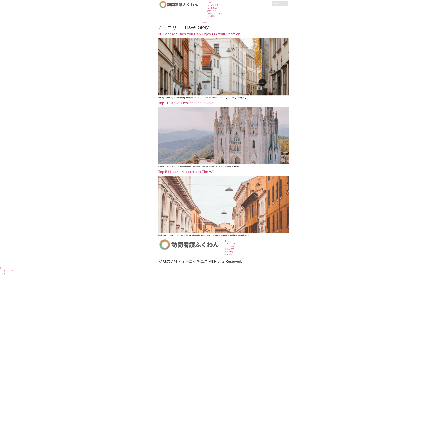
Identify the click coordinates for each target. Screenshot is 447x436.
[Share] (6, 271)
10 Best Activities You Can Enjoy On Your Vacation (199, 34)
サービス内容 (212, 5)
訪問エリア (212, 11)
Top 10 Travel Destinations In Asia (185, 103)
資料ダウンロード (214, 13)
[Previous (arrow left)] (2, 274)
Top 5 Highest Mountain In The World (188, 172)
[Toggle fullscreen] (11, 271)
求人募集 (211, 16)
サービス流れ (212, 8)
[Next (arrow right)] (6, 274)
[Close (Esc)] (2, 271)
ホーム (210, 2)
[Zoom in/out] (15, 271)
